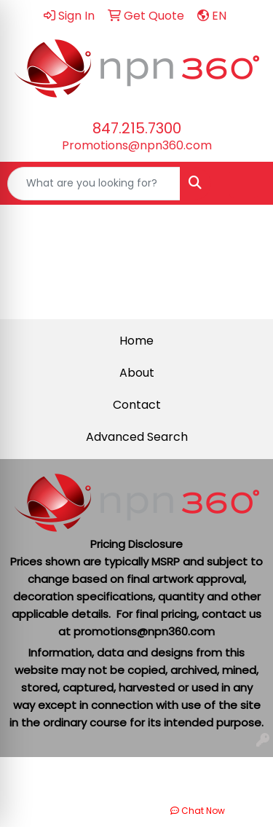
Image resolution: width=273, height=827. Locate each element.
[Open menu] (243, 183)
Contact (137, 404)
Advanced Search (137, 436)
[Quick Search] (94, 183)
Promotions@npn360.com (137, 145)
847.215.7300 (136, 128)
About (136, 372)
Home (136, 340)
